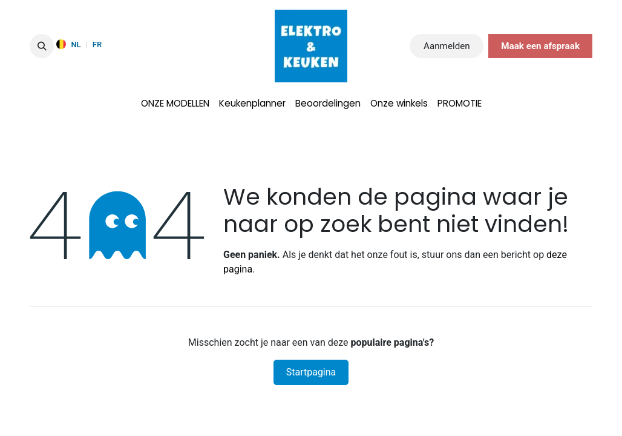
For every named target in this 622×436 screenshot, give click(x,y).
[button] (42, 46)
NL (75, 44)
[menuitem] (175, 104)
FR (97, 44)
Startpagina (311, 372)
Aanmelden (447, 46)
